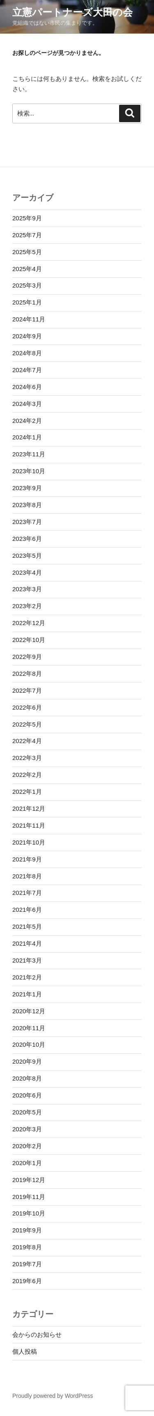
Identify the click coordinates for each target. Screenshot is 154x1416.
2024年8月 (27, 352)
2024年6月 (27, 386)
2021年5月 (27, 926)
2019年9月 (27, 1230)
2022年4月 (27, 740)
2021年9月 (27, 859)
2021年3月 (27, 960)
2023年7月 (27, 521)
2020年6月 (27, 1095)
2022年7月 (27, 690)
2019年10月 (28, 1213)
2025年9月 (27, 218)
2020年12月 (28, 1011)
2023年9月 (27, 487)
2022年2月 (27, 774)
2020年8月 (27, 1078)
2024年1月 (27, 437)
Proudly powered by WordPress (52, 1395)
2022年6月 (27, 707)
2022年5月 (27, 724)
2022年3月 (27, 757)
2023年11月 (28, 454)
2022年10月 (28, 639)
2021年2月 (27, 977)
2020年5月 (27, 1112)
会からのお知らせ (37, 1334)
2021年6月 (27, 909)
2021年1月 (27, 994)
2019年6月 (27, 1280)
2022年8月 (27, 673)
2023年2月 (27, 605)
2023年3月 (27, 588)
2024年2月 (27, 420)
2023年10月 (28, 470)
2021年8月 (27, 876)
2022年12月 (28, 622)
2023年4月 (27, 572)
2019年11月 (28, 1196)
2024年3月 (27, 403)
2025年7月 (27, 234)
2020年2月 (27, 1145)
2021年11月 (28, 825)
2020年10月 (28, 1044)
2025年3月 (27, 285)
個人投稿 (24, 1351)
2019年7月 (27, 1263)
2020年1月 (27, 1162)
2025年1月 (27, 302)
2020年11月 (28, 1027)
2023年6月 (27, 538)
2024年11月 (28, 319)
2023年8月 (27, 504)
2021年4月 (27, 943)
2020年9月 (27, 1061)
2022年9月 (27, 656)
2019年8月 (27, 1247)
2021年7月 (27, 892)
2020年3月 (27, 1129)
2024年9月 (27, 336)
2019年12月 (28, 1179)
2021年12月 (28, 808)
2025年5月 (27, 251)
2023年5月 (27, 555)
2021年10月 (28, 842)
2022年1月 (27, 791)
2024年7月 (27, 369)
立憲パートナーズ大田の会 (72, 12)
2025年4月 (27, 268)
